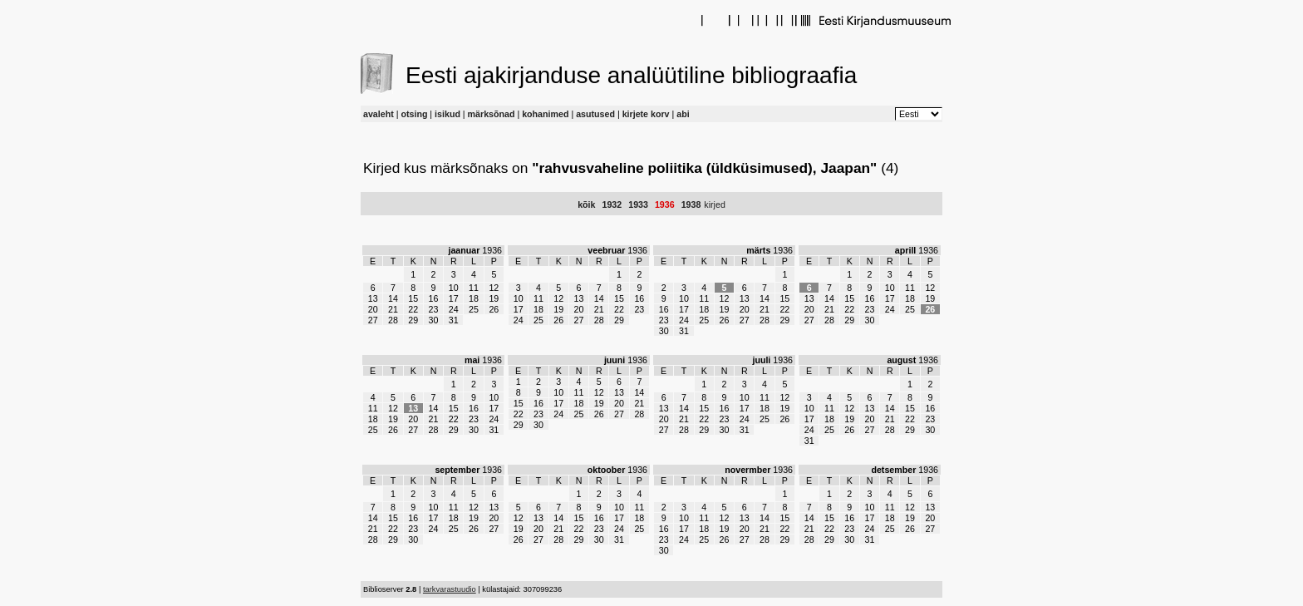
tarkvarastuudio (449, 589)
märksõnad (491, 114)
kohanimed (545, 114)
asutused (595, 114)
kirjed (714, 204)
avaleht (378, 114)
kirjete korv (646, 114)
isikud (447, 114)
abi (682, 114)
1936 (665, 204)
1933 (638, 204)
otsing (414, 114)
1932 (612, 204)
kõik (586, 204)
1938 (691, 204)
